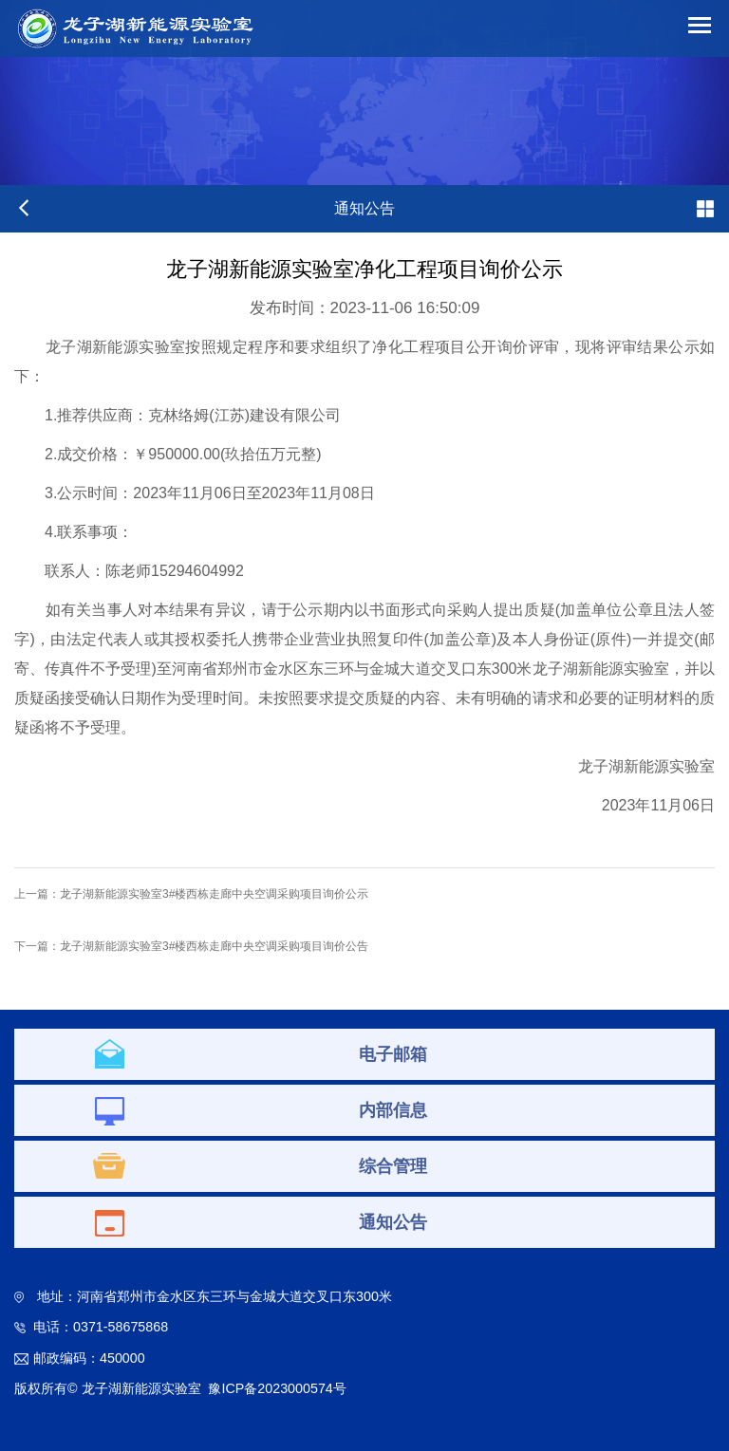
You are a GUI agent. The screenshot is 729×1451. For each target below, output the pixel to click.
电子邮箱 (393, 1054)
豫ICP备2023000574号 (277, 1388)
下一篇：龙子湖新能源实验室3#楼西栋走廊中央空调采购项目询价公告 (191, 946)
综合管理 (393, 1166)
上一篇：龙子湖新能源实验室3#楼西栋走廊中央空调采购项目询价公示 (191, 894)
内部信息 (393, 1110)
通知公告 (393, 1222)
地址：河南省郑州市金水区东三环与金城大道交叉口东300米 (214, 1296)
